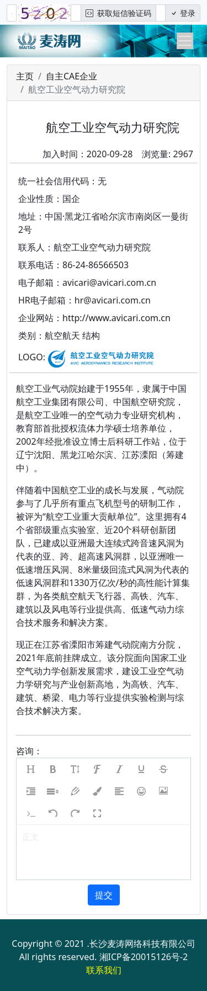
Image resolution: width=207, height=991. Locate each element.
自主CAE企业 (71, 76)
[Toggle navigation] (184, 41)
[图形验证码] (76, 13)
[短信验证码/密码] (161, 13)
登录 (182, 13)
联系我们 (103, 970)
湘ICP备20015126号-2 (143, 957)
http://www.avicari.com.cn (116, 318)
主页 (25, 76)
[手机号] (12, 13)
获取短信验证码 (118, 13)
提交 (104, 895)
